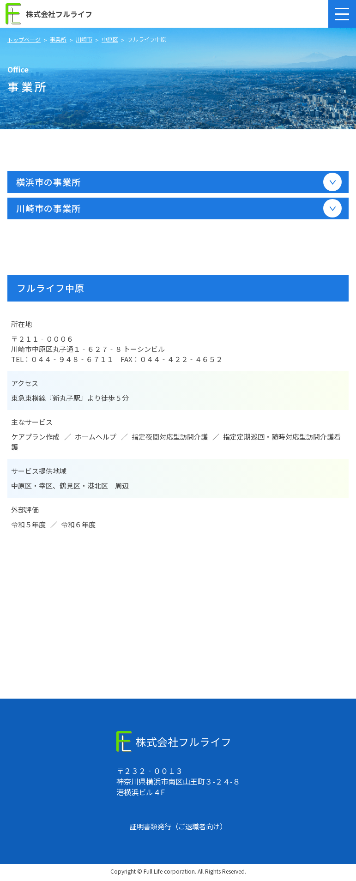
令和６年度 (78, 526)
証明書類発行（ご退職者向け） (178, 828)
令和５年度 (28, 526)
